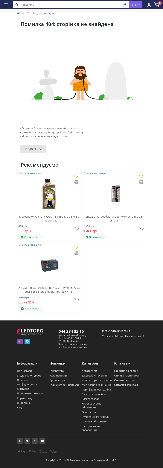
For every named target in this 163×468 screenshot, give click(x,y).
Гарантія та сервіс (126, 371)
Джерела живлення (94, 375)
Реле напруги (58, 375)
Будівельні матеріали (95, 417)
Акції (20, 407)
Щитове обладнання (95, 421)
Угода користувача (29, 375)
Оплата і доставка (125, 380)
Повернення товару (30, 393)
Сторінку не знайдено (41, 13)
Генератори (57, 371)
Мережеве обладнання (97, 385)
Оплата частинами (126, 375)
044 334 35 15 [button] (71, 331)
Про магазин (25, 371)
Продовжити (33, 149)
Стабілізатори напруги (64, 385)
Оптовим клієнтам (126, 385)
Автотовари (89, 371)
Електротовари (91, 399)
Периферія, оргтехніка (96, 389)
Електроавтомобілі (94, 394)
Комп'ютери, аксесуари (97, 380)
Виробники (24, 403)
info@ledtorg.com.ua (116, 331)
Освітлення (89, 412)
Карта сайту (25, 398)
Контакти (23, 388)
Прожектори (57, 380)
